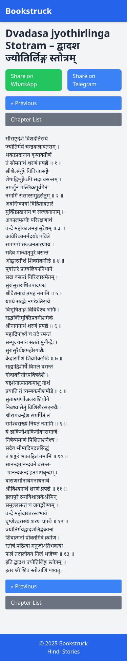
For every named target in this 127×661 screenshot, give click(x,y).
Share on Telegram (85, 80)
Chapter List (26, 119)
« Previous (24, 103)
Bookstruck (28, 10)
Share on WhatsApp (24, 80)
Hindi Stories (63, 651)
